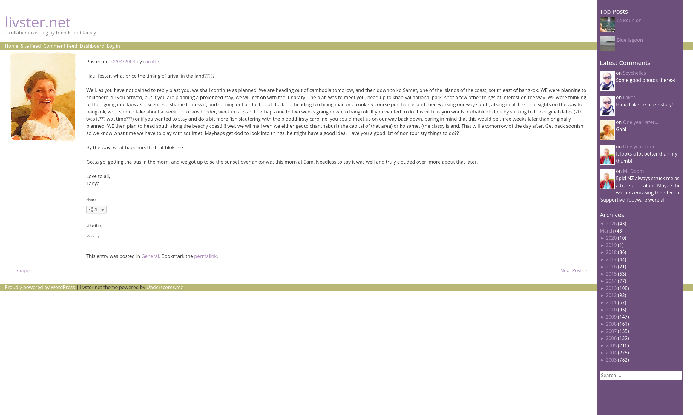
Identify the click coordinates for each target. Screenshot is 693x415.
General (150, 256)
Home (11, 46)
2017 (611, 259)
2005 (611, 345)
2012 (611, 295)
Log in (113, 46)
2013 (611, 288)
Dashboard (92, 46)
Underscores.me (165, 287)
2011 (611, 302)
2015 (611, 273)
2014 (611, 281)
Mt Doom (633, 171)
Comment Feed (60, 46)
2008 (611, 324)
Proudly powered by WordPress (40, 287)
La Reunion (629, 20)
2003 (611, 359)
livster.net (38, 22)
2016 (611, 266)
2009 (611, 316)
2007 (611, 331)
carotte (151, 61)
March (607, 231)
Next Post (574, 270)
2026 (611, 223)
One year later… (641, 122)
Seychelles (634, 73)
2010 (611, 309)
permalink (205, 256)
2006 (611, 338)
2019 (611, 245)
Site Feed (31, 46)
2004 (611, 352)
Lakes (629, 97)
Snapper (22, 270)
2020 (611, 238)
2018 (611, 252)
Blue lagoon (630, 40)
